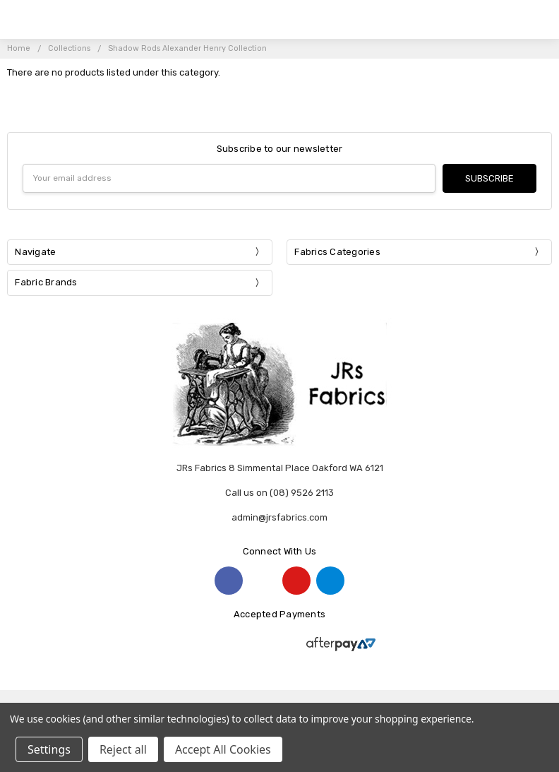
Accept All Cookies (223, 749)
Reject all (123, 749)
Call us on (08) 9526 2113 (279, 492)
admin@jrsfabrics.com (279, 517)
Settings (49, 749)
